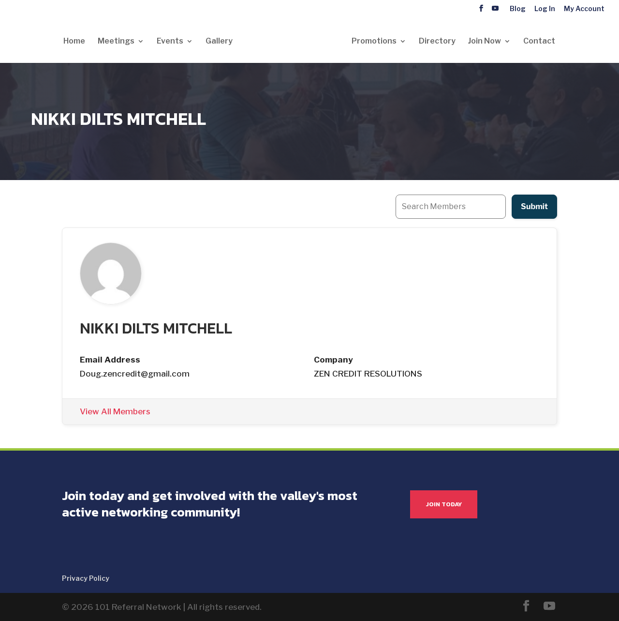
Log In (544, 8)
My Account (584, 8)
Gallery (219, 41)
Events (170, 41)
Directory (437, 41)
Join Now (484, 41)
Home (74, 41)
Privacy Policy (85, 578)
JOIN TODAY (444, 504)
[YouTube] (495, 8)
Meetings (116, 41)
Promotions (374, 41)
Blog (518, 8)
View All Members (115, 411)
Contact (539, 41)
